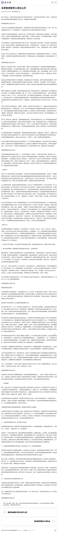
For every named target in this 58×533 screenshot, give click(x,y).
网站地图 (11, 530)
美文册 (25, 530)
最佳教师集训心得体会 (42, 521)
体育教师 (14, 11)
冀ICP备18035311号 (5, 530)
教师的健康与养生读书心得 (17, 512)
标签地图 (15, 530)
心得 (18, 11)
